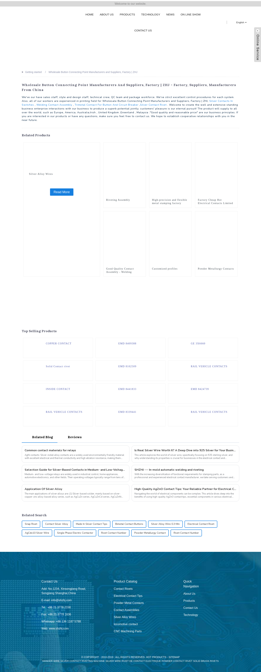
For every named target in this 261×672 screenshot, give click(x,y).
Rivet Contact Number (114, 533)
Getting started (33, 71)
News (170, 13)
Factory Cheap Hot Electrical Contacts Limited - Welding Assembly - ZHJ (215, 202)
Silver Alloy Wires (41, 173)
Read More (62, 191)
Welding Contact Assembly (54, 103)
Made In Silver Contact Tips (92, 524)
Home (89, 13)
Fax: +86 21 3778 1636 (56, 614)
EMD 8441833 (127, 388)
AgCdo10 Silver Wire (37, 533)
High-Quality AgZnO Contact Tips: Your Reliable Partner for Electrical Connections (185, 489)
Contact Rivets (123, 588)
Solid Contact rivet (58, 365)
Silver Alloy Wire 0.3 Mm (166, 524)
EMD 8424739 (200, 388)
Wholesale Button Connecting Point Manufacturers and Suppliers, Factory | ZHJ (93, 71)
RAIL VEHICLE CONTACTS (209, 365)
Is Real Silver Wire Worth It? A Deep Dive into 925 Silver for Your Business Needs (185, 450)
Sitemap (174, 657)
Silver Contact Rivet (153, 103)
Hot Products (156, 657)
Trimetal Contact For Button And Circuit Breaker (106, 103)
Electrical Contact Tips (128, 595)
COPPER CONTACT (59, 342)
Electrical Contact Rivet (202, 524)
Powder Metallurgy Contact (151, 533)
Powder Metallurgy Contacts (216, 267)
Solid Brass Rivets (206, 661)
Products (127, 13)
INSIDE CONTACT (58, 388)
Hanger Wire (51, 661)
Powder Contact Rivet (177, 661)
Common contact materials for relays (50, 450)
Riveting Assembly (118, 198)
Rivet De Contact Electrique (141, 661)
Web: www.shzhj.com (55, 628)
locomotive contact (126, 624)
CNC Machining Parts (128, 631)
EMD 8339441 (127, 411)
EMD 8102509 (127, 365)
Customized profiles (165, 267)
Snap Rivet (31, 524)
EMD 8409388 (127, 342)
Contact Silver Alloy (56, 524)
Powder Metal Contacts (129, 602)
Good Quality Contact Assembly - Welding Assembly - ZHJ (120, 271)
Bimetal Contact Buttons (130, 524)
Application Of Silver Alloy (43, 489)
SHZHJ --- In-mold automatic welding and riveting (169, 470)
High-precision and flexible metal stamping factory (170, 200)
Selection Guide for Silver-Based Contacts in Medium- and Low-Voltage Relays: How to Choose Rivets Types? (76, 470)
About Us (106, 13)
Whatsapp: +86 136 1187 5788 (61, 621)
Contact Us (143, 29)
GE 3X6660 (198, 342)
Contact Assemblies (126, 610)
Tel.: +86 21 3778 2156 (56, 607)
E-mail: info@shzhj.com (56, 600)
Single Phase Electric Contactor (75, 533)
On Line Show (191, 13)
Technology (150, 13)
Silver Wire (113, 661)
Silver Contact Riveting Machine (82, 661)
